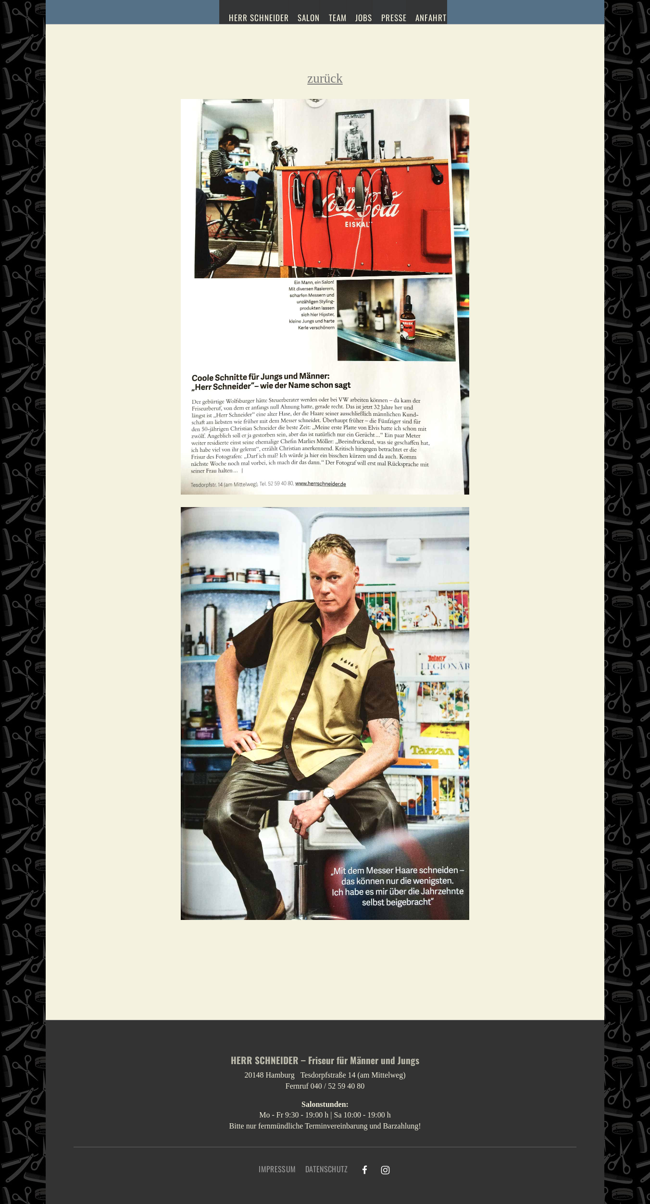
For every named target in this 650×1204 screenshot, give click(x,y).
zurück (324, 78)
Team (330, 16)
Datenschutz (326, 1169)
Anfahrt (430, 16)
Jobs (359, 16)
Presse (391, 16)
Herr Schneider (249, 16)
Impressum (277, 1169)
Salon (299, 16)
